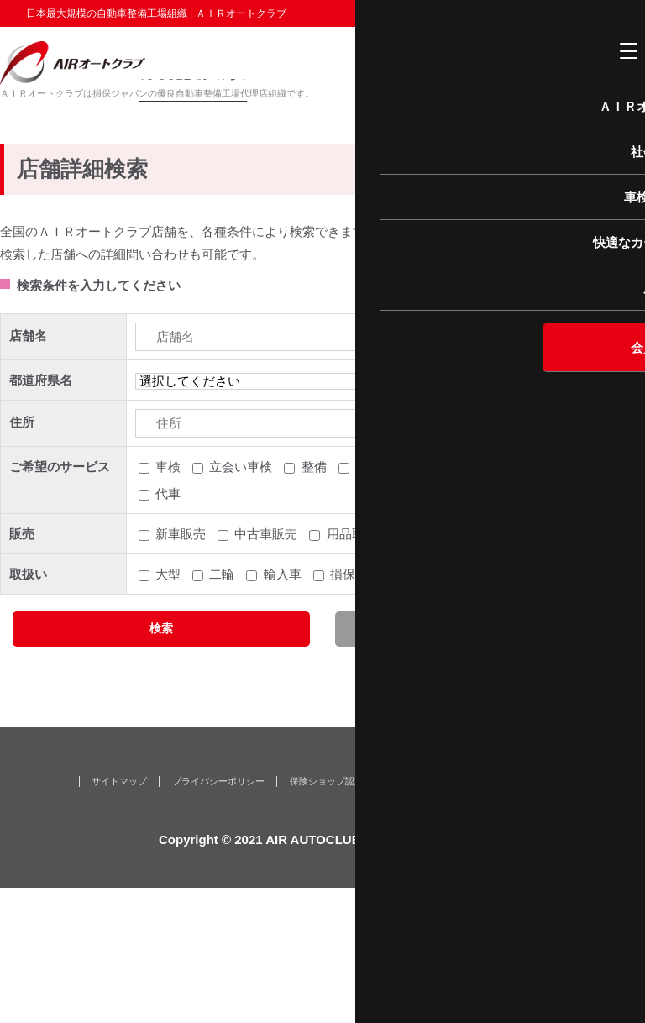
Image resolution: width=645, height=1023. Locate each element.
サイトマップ (119, 916)
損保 (342, 710)
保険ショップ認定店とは (340, 916)
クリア (483, 764)
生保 (396, 710)
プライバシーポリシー (218, 916)
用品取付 (352, 670)
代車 (168, 629)
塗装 (500, 602)
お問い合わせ (525, 916)
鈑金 (446, 602)
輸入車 (283, 710)
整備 (314, 602)
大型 (168, 710)
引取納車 (380, 602)
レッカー (567, 602)
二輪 (221, 710)
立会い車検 (240, 602)
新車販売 (180, 670)
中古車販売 (265, 670)
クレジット (469, 710)
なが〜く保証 (444, 916)
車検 (168, 602)
